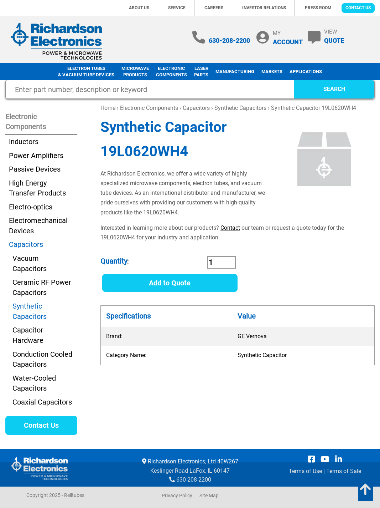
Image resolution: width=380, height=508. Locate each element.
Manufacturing (234, 71)
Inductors (23, 141)
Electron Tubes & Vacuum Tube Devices (86, 72)
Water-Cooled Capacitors (34, 383)
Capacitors (196, 108)
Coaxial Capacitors (42, 402)
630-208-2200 (229, 40)
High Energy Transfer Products (37, 188)
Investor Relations (264, 7)
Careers (213, 7)
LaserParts (201, 72)
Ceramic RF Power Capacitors (41, 287)
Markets (271, 71)
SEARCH (334, 89)
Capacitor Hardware (27, 335)
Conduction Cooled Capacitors (42, 359)
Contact (230, 227)
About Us (139, 7)
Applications (306, 71)
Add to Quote (170, 283)
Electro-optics (30, 207)
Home (107, 108)
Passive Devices (35, 169)
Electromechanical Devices (38, 225)
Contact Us (358, 7)
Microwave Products (135, 72)
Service (177, 7)
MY (288, 37)
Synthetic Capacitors (240, 108)
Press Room (318, 7)
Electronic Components (171, 72)
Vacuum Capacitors (29, 263)
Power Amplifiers (36, 155)
